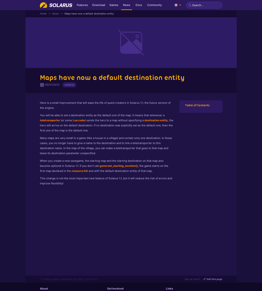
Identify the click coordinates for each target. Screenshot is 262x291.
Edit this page (212, 279)
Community (154, 5)
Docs (139, 5)
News (126, 5)
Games (113, 5)
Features (82, 5)
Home (43, 13)
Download (98, 5)
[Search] (204, 5)
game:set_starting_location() (118, 166)
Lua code (79, 120)
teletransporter (50, 120)
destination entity (156, 120)
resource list (80, 171)
